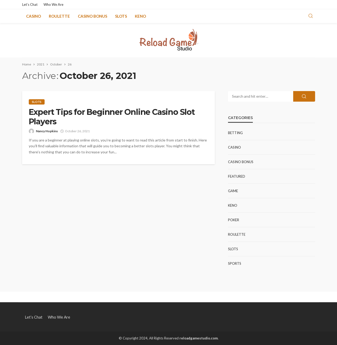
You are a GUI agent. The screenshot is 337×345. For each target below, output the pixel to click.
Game (233, 191)
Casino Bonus (92, 16)
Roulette (59, 16)
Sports (234, 263)
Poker (233, 220)
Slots (121, 16)
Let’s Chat (29, 4)
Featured (236, 176)
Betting (235, 133)
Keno (140, 16)
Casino (33, 16)
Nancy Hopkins (47, 131)
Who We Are (53, 4)
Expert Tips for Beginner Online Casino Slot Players (112, 116)
